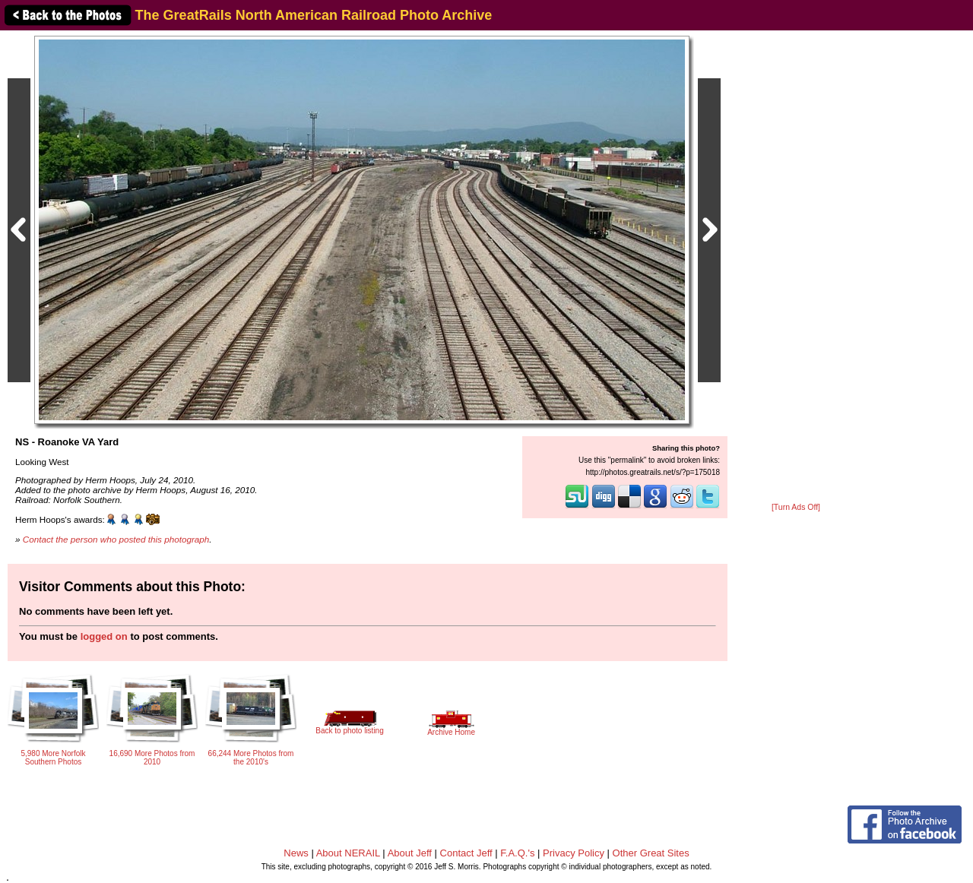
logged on (104, 636)
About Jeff (410, 853)
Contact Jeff (466, 853)
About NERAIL (348, 853)
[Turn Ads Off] (796, 507)
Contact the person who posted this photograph (116, 539)
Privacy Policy (573, 853)
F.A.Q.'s (517, 853)
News (296, 853)
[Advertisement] (796, 267)
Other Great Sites (651, 853)
